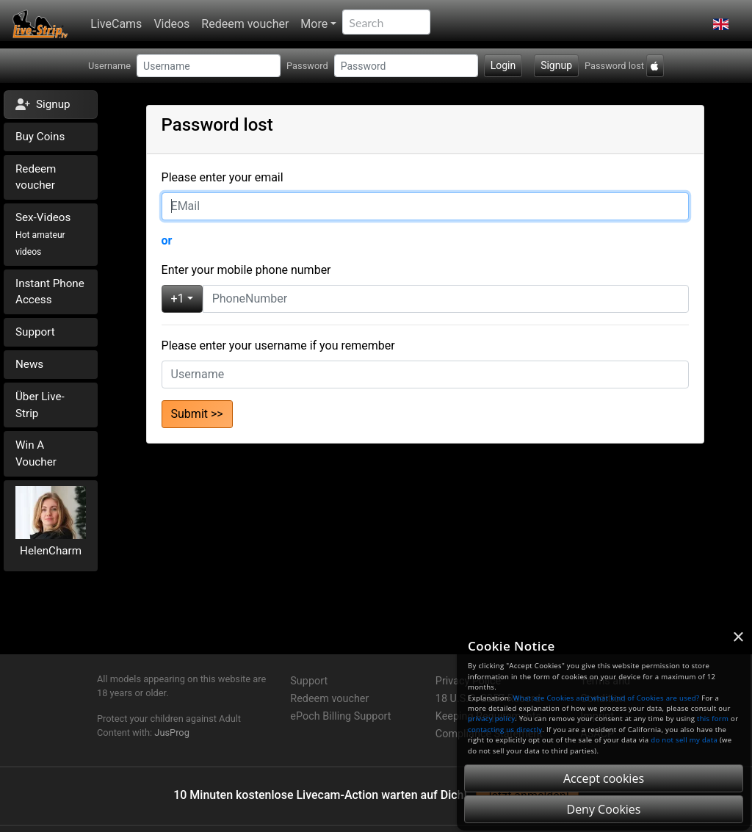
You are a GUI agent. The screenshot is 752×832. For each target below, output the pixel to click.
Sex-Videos (42, 234)
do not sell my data (684, 740)
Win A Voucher (36, 453)
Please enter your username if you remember (278, 345)
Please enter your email (222, 177)
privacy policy (491, 718)
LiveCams (116, 24)
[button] (720, 24)
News (29, 364)
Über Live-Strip (40, 405)
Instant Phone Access (49, 292)
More (314, 24)
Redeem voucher (245, 24)
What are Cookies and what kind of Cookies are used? (606, 698)
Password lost (614, 65)
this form (712, 718)
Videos (171, 24)
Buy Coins (40, 136)
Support (35, 332)
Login (503, 65)
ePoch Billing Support (340, 716)
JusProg (171, 732)
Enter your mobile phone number (246, 270)
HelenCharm (51, 550)
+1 (177, 298)
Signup (556, 65)
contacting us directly (505, 729)
